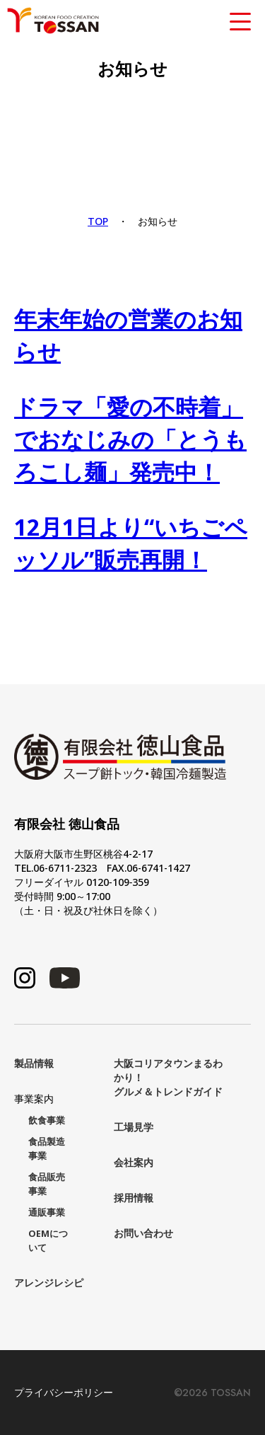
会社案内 (133, 1162)
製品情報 (34, 1063)
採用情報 (133, 1197)
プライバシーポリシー (63, 1392)
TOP (98, 221)
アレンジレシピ (48, 1282)
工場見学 (133, 1127)
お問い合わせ (143, 1233)
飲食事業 (46, 1120)
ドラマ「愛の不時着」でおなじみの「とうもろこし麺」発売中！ (130, 439)
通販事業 (46, 1212)
